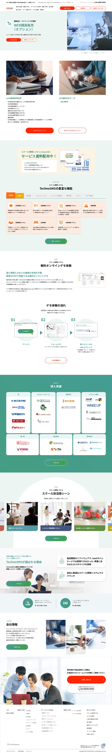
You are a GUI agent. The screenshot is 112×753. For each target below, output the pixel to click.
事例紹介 (42, 9)
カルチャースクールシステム (49, 716)
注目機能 (28, 710)
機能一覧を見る (56, 241)
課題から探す (45, 6)
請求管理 (28, 726)
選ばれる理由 (19, 6)
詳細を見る (17, 647)
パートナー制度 (91, 731)
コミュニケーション (31, 719)
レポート (28, 729)
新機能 (28, 713)
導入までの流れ (91, 710)
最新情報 (89, 728)
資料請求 (83, 8)
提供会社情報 (21, 751)
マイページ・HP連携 (93, 52)
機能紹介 (86, 52)
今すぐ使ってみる (42, 605)
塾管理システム (46, 713)
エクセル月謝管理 (76, 713)
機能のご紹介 (26, 6)
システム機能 (29, 732)
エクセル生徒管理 (76, 710)
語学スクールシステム (47, 719)
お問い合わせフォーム (27, 289)
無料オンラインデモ (98, 8)
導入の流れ (18, 9)
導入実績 (51, 6)
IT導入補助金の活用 (92, 719)
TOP (82, 52)
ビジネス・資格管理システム (49, 722)
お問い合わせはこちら (39, 130)
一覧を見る (56, 463)
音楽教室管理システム (47, 731)
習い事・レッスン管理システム (49, 725)
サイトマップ (29, 751)
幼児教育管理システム (47, 728)
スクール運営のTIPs (27, 9)
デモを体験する (56, 360)
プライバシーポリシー (11, 751)
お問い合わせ (67, 8)
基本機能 (28, 716)
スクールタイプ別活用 (36, 6)
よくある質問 (36, 9)
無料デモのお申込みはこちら (72, 130)
